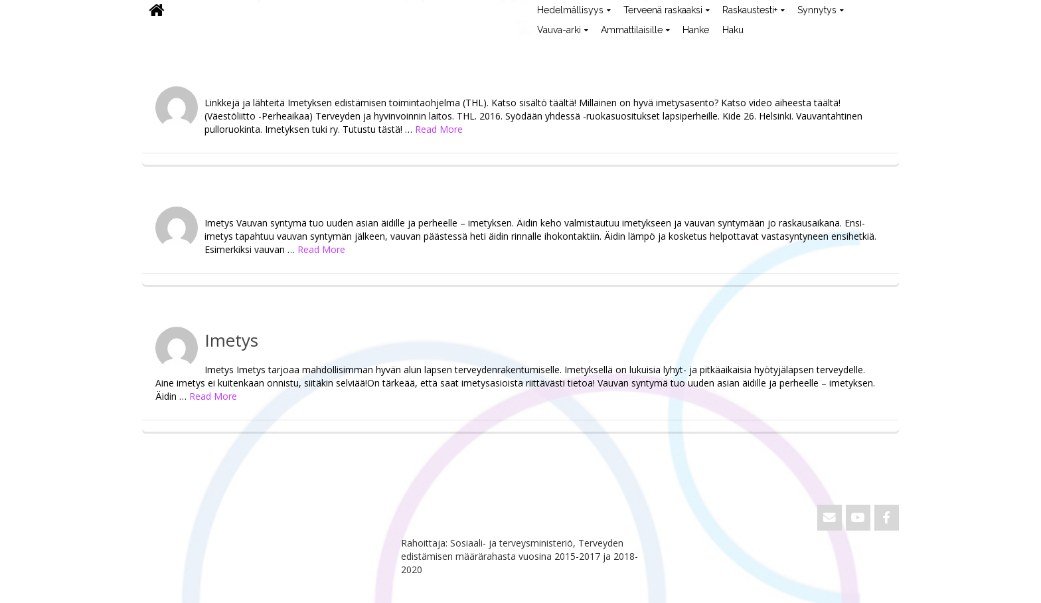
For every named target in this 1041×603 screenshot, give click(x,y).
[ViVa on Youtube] (858, 518)
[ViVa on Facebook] (886, 518)
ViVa (164, 50)
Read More (439, 129)
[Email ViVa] (829, 518)
